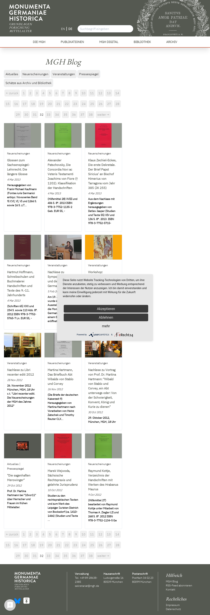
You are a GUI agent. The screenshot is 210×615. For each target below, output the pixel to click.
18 (33, 104)
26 (101, 104)
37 (82, 114)
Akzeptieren (106, 309)
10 (83, 93)
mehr (106, 326)
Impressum (173, 605)
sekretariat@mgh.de (87, 586)
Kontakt (170, 589)
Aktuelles (12, 74)
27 (109, 104)
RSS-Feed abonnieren (179, 585)
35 (65, 114)
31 (35, 114)
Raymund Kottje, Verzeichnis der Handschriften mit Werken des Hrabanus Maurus (103, 480)
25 (92, 104)
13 (109, 93)
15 (8, 104)
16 (16, 104)
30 (26, 114)
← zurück (12, 93)
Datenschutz (173, 609)
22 (67, 104)
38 (91, 114)
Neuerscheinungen (35, 74)
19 (41, 104)
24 (84, 104)
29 (18, 114)
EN (63, 29)
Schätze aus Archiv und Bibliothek (28, 83)
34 (57, 114)
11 (92, 93)
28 (117, 104)
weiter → (103, 114)
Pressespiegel (88, 74)
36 (74, 114)
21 (58, 104)
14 (117, 93)
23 (75, 104)
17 (24, 104)
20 (50, 104)
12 (100, 93)
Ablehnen (106, 317)
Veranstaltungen (64, 74)
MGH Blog (172, 581)
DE (70, 29)
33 (48, 114)
